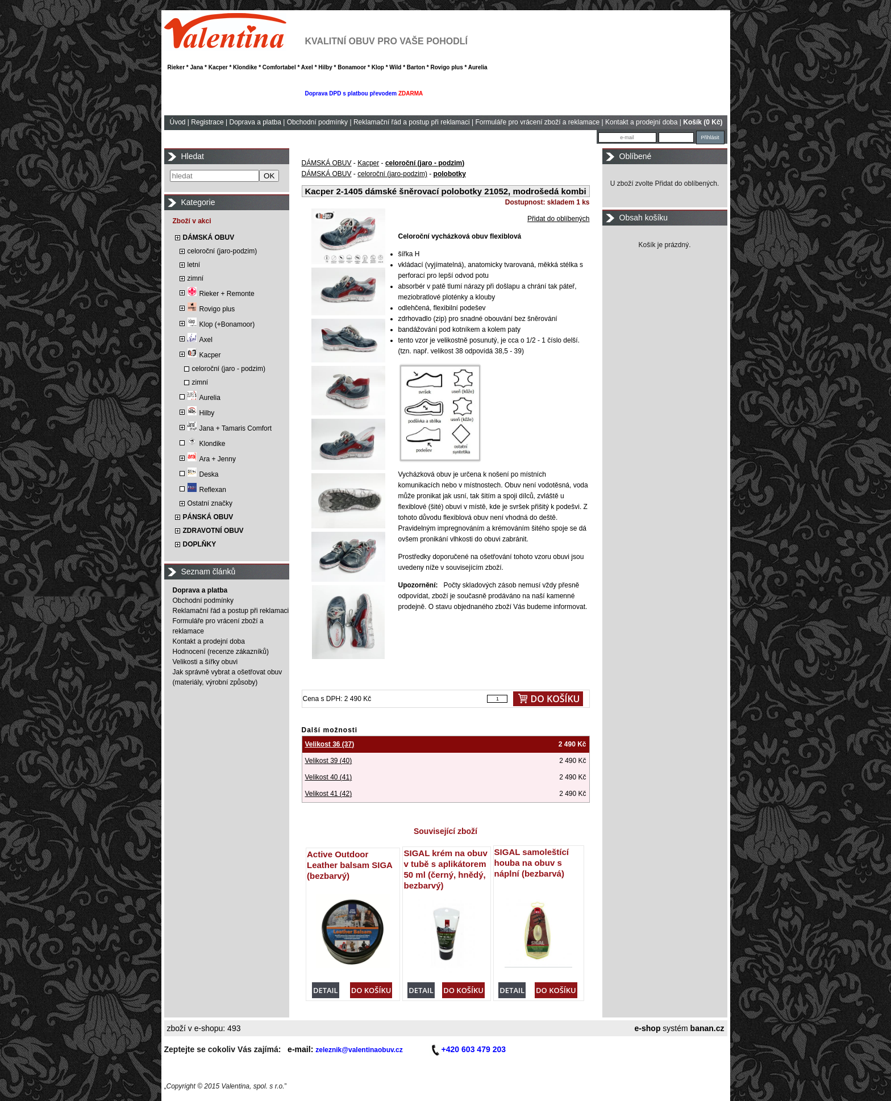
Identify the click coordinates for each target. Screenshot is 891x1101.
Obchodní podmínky (317, 122)
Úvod (178, 122)
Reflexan (207, 490)
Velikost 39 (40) (328, 761)
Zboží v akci (192, 221)
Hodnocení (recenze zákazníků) (221, 652)
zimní (196, 278)
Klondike (207, 444)
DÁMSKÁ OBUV (209, 237)
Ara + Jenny (212, 459)
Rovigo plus (211, 309)
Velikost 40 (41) (328, 777)
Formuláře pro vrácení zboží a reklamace (537, 122)
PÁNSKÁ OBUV (208, 517)
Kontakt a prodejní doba (641, 122)
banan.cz (707, 1028)
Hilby (201, 413)
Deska (203, 474)
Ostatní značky (210, 503)
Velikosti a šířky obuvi (205, 662)
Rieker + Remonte (221, 294)
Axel (200, 340)
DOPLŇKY (199, 544)
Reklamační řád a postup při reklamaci (411, 122)
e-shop (648, 1028)
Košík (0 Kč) (702, 122)
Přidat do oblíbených (558, 219)
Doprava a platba (255, 122)
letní (194, 265)
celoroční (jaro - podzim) (228, 369)
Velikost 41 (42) (328, 794)
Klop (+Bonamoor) (221, 324)
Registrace (207, 122)
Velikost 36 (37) (330, 744)
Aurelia (204, 398)
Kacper (204, 355)
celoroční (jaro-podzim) (222, 251)
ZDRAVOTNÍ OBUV (213, 531)
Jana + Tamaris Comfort (230, 428)
